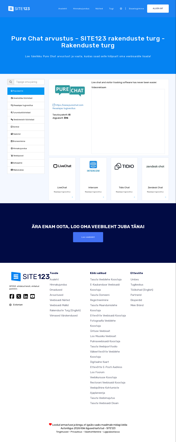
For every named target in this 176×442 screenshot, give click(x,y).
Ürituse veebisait (100, 330)
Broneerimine (18, 141)
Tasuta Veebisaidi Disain (104, 403)
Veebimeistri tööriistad (22, 120)
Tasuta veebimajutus (102, 397)
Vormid (15, 127)
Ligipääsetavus (111, 431)
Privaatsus (76, 431)
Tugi (111, 8)
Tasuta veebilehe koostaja (106, 279)
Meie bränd (137, 305)
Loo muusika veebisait (103, 336)
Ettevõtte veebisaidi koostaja (108, 315)
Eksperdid (136, 299)
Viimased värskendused (64, 315)
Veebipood (17, 156)
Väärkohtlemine (92, 431)
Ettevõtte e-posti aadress (106, 366)
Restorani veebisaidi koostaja (107, 382)
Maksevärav (17, 170)
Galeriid (15, 134)
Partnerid (135, 294)
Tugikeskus (136, 284)
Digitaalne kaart (99, 361)
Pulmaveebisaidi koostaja (105, 341)
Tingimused (62, 431)
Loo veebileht (88, 237)
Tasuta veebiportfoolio (103, 346)
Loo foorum (97, 372)
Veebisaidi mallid (59, 305)
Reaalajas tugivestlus (22, 105)
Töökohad (141, 289)
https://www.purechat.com (68, 105)
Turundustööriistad (20, 112)
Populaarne (17, 91)
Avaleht (62, 8)
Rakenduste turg (65, 310)
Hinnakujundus (81, 8)
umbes (134, 279)
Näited (99, 8)
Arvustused (56, 294)
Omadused (56, 289)
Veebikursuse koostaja (103, 377)
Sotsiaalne (16, 163)
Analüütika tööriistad (21, 98)
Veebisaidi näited (60, 299)
